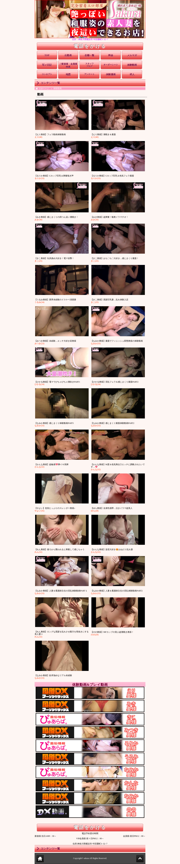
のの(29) (94, 634)
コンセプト (47, 74)
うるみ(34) (39, 302)
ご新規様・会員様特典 (68, 65)
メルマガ (132, 55)
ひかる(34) (39, 384)
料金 (110, 55)
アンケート (89, 74)
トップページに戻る (40, 859)
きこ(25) (38, 261)
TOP (47, 55)
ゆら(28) (94, 511)
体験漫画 (111, 74)
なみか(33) (96, 343)
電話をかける (90, 46)
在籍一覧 (89, 55)
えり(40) (38, 137)
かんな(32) (39, 467)
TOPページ (44, 88)
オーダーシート (111, 64)
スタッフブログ (89, 65)
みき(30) (38, 219)
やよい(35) (39, 511)
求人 (132, 74)
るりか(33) (39, 178)
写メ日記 (47, 65)
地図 (68, 74)
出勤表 (68, 55)
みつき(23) (39, 343)
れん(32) (38, 552)
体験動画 (132, 65)
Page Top (143, 858)
